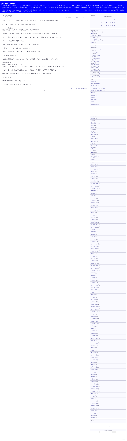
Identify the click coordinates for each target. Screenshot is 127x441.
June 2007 (93, 328)
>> (111, 16)
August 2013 (93, 210)
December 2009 (94, 285)
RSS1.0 (108, 425)
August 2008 (93, 313)
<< (104, 16)
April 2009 (93, 299)
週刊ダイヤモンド (95, 81)
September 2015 (94, 168)
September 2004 (94, 371)
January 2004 (94, 384)
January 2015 (94, 181)
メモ (92, 154)
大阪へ (92, 33)
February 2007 (94, 335)
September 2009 (94, 290)
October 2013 (94, 207)
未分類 (92, 152)
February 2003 (94, 403)
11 (106, 22)
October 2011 (94, 248)
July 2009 (93, 294)
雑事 (92, 149)
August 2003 (93, 393)
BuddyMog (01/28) (96, 52)
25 (106, 25)
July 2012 (93, 232)
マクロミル (93, 94)
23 (101, 25)
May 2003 (93, 398)
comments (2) (77, 88)
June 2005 (93, 364)
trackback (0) (84, 88)
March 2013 (93, 219)
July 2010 (93, 273)
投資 (92, 120)
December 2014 (94, 183)
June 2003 (93, 396)
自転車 (92, 129)
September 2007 (94, 323)
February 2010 (94, 282)
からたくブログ (8, 3)
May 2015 (93, 174)
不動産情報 (93, 138)
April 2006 (93, 352)
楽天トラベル (94, 95)
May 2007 (93, 330)
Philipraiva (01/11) (96, 70)
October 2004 (94, 369)
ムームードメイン (95, 85)
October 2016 (94, 164)
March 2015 (93, 178)
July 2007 (93, 326)
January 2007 (94, 337)
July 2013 (93, 212)
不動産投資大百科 (95, 104)
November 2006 (94, 340)
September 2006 (94, 343)
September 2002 (94, 412)
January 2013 (94, 222)
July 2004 (93, 374)
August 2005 (93, 360)
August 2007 (93, 325)
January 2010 (94, 284)
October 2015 (94, 166)
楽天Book (93, 97)
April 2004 (93, 379)
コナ (92, 42)
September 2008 (94, 311)
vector (92, 87)
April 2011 (93, 258)
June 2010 (93, 275)
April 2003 (93, 400)
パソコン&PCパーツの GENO (98, 88)
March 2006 (93, 354)
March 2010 (93, 280)
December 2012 (94, 224)
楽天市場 (93, 92)
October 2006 (94, 342)
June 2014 (93, 193)
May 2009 (93, 297)
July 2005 (93, 362)
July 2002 (93, 415)
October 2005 (94, 357)
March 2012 (93, 239)
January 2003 (94, 405)
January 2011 (94, 263)
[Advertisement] (95, 110)
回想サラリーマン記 (96, 123)
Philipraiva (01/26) (96, 58)
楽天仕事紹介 (94, 99)
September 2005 (94, 359)
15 (114, 22)
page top (123, 439)
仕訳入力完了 (94, 35)
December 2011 (94, 244)
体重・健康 (93, 132)
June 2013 (93, 214)
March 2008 (93, 316)
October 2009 (94, 289)
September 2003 (94, 391)
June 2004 (93, 376)
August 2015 (93, 169)
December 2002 (94, 407)
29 (114, 25)
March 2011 (93, 260)
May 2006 (93, 350)
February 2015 (94, 180)
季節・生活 (93, 141)
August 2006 (93, 345)
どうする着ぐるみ (95, 32)
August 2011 (93, 251)
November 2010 (94, 267)
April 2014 (93, 197)
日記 (92, 150)
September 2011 (94, 250)
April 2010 (93, 279)
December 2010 (94, 265)
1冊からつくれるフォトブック (98, 90)
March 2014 (93, 198)
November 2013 (94, 205)
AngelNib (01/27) (96, 55)
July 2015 (93, 171)
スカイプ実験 (94, 39)
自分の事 (93, 122)
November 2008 (94, 308)
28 (112, 25)
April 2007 (93, 331)
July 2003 (93, 395)
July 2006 (93, 347)
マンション (93, 140)
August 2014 (93, 190)
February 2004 (94, 383)
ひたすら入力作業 (95, 40)
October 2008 (94, 309)
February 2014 (94, 200)
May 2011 (93, 256)
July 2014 (93, 192)
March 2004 (93, 381)
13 (110, 22)
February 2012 (94, 241)
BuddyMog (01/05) (96, 76)
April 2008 (93, 314)
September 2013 (94, 209)
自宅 (92, 159)
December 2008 (94, 306)
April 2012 (93, 238)
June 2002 (93, 417)
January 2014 (94, 202)
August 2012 (93, 231)
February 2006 (94, 355)
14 (112, 22)
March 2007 (93, 333)
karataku (85, 17)
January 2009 (94, 304)
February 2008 (94, 318)
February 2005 (94, 367)
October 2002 (94, 410)
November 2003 (94, 388)
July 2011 (93, 253)
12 (108, 22)
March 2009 (93, 301)
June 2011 (93, 255)
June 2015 (93, 173)
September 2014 (94, 188)
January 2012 (94, 243)
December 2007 (94, 321)
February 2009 (94, 302)
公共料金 (93, 157)
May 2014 (93, 195)
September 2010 (94, 270)
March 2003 (93, 401)
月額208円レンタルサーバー (97, 83)
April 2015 (93, 176)
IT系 (92, 143)
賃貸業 (92, 118)
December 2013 (94, 203)
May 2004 (93, 378)
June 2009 (93, 296)
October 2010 (94, 268)
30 (101, 27)
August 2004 (93, 372)
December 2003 (94, 386)
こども (92, 147)
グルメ (92, 125)
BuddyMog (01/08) (96, 73)
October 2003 (94, 389)
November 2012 (94, 226)
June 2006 (93, 349)
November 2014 (94, 185)
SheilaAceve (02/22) (96, 49)
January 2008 (94, 319)
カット (92, 37)
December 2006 (94, 338)
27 (110, 25)
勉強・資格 (93, 134)
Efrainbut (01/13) (95, 67)
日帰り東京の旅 (7, 16)
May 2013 (93, 215)
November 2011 (94, 246)
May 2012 (93, 236)
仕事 (92, 136)
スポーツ (93, 127)
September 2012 (94, 229)
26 (108, 25)
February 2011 (94, 261)
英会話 (92, 101)
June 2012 (93, 234)
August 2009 (93, 292)
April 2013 (93, 217)
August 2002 (93, 413)
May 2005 (93, 366)
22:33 (76, 17)
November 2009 (94, 287)
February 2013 (94, 221)
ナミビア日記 (94, 145)
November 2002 (94, 408)
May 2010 (93, 277)
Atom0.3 (108, 427)
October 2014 (94, 186)
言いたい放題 (94, 156)
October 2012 (94, 227)
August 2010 (93, 272)
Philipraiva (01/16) (96, 64)
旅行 (72, 88)
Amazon (93, 103)
